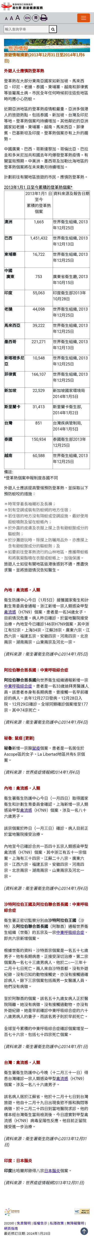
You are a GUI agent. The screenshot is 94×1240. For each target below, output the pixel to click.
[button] (27, 18)
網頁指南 (11, 1228)
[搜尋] (53, 29)
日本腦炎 (52, 1170)
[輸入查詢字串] (26, 29)
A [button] (6, 18)
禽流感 (10, 612)
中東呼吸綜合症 (18, 686)
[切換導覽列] (83, 18)
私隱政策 (57, 1223)
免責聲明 (24, 1223)
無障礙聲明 (75, 1223)
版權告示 (40, 1223)
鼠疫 (36, 748)
